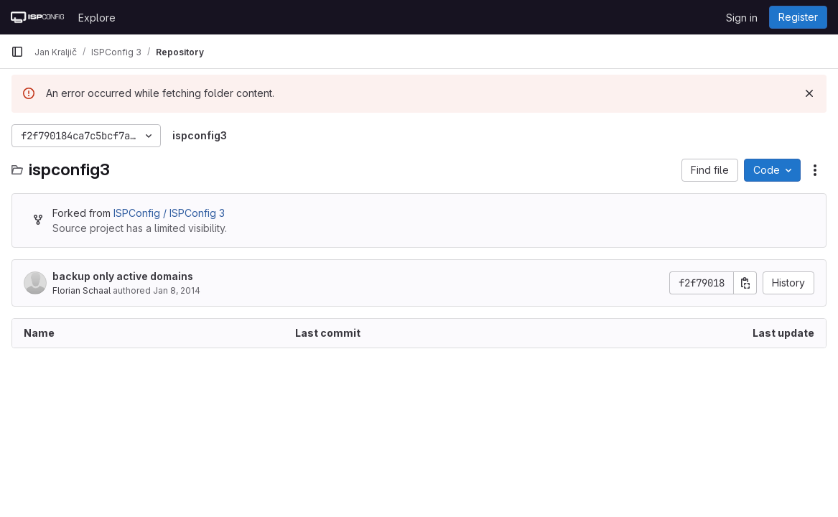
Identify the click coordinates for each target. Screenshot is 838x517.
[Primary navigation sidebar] (17, 51)
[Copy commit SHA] (745, 282)
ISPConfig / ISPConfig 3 (169, 213)
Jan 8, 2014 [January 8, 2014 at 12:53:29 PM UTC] (176, 290)
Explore (97, 17)
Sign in (742, 17)
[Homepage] (37, 17)
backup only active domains (122, 276)
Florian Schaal (81, 290)
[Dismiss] (809, 93)
